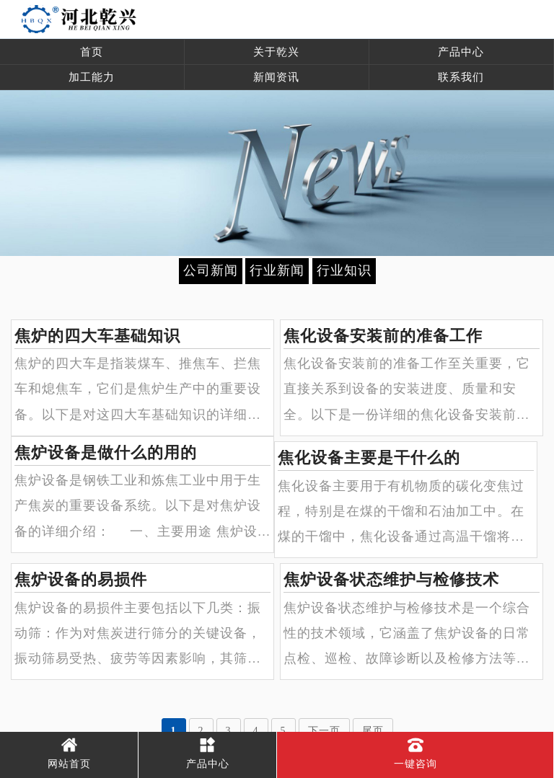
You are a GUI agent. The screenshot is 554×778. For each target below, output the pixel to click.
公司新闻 (210, 270)
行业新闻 (277, 270)
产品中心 (461, 52)
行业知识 (344, 270)
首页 (91, 52)
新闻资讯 (276, 77)
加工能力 (92, 77)
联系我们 (461, 77)
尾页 (373, 730)
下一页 (324, 730)
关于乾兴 (276, 52)
